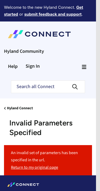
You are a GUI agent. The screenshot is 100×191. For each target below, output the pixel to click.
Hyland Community (24, 51)
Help (13, 66)
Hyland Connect (20, 108)
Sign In (33, 66)
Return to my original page (34, 167)
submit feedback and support (53, 14)
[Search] (48, 86)
